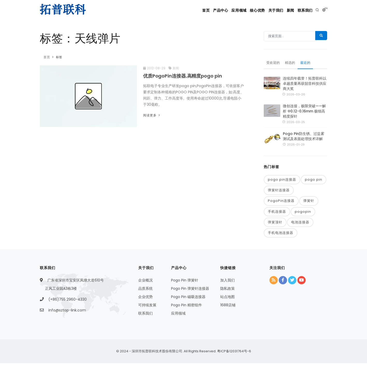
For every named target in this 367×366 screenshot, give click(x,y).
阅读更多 (152, 115)
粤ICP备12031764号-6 (233, 354)
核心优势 (242, 10)
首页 (177, 10)
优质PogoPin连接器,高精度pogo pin (182, 76)
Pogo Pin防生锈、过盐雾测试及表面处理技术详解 (303, 138)
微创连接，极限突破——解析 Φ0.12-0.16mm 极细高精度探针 (304, 112)
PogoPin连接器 (281, 203)
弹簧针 (308, 203)
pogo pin (313, 181)
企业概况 (145, 283)
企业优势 (145, 299)
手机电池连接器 (280, 235)
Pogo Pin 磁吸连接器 (188, 299)
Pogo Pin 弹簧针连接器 (190, 291)
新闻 (284, 10)
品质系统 (145, 291)
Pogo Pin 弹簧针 (184, 283)
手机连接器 (277, 213)
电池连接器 (300, 225)
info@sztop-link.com (67, 313)
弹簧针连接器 (279, 192)
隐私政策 (227, 291)
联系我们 (303, 10)
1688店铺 (228, 308)
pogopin (303, 213)
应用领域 (219, 10)
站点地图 (227, 299)
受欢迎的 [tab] (273, 64)
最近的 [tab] (307, 64)
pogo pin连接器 (282, 181)
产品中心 (196, 10)
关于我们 (265, 10)
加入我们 (227, 283)
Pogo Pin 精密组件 (186, 308)
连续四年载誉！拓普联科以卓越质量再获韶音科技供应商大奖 (304, 85)
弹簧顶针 (275, 225)
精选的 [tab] (291, 64)
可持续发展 (147, 308)
